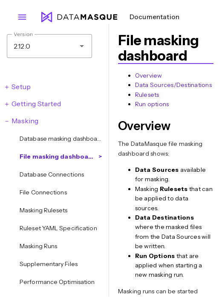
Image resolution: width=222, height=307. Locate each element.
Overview (148, 75)
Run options (152, 104)
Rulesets (147, 94)
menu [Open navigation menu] (22, 17)
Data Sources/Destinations (173, 85)
